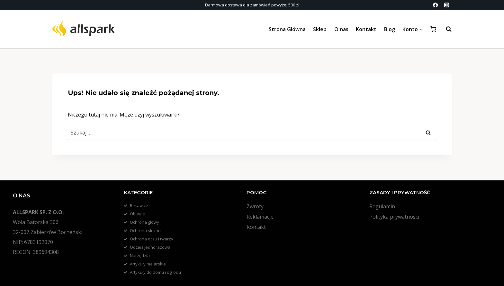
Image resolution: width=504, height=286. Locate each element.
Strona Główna (287, 29)
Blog (389, 29)
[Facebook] (435, 5)
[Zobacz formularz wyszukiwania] (445, 29)
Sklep (320, 29)
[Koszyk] (433, 29)
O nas (341, 29)
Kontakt (366, 29)
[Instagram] (447, 5)
